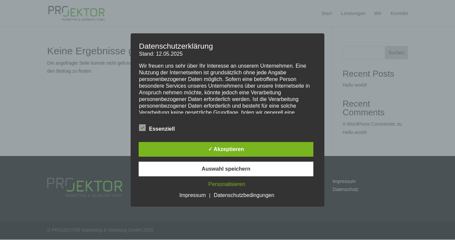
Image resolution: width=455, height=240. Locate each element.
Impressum (192, 195)
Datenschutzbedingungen (244, 195)
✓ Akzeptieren (226, 149)
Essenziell (157, 128)
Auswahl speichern (226, 169)
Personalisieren (226, 184)
